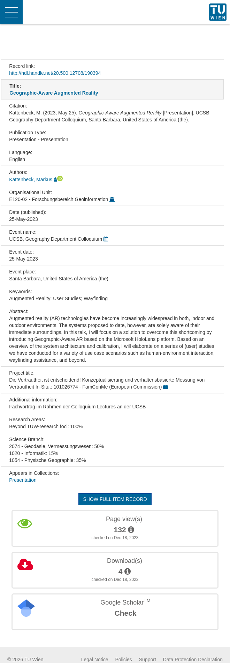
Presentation (23, 480)
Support (147, 659)
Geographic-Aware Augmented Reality (53, 93)
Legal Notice (94, 659)
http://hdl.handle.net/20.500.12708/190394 (55, 73)
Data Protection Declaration (193, 659)
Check (125, 613)
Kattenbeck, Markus (30, 179)
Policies (123, 659)
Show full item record (115, 499)
